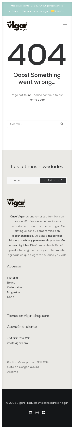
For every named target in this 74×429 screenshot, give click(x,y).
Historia (12, 277)
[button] (65, 26)
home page (37, 99)
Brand (11, 282)
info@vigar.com (17, 343)
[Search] (37, 124)
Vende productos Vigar (35, 11)
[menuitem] (14, 11)
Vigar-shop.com (36, 316)
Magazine (13, 292)
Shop (15, 11)
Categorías (14, 287)
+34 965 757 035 (19, 338)
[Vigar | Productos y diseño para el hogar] (17, 26)
